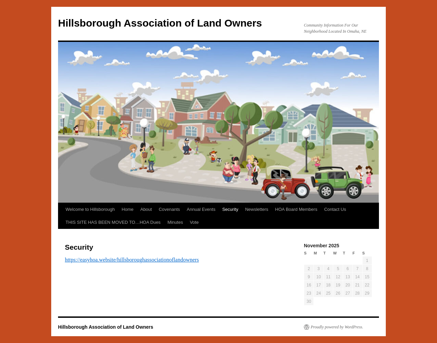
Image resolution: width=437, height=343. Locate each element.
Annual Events (201, 209)
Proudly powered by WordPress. (337, 327)
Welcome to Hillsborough (90, 209)
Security (230, 209)
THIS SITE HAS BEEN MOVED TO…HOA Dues (113, 222)
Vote (194, 222)
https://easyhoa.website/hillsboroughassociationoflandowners (132, 260)
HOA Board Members (296, 209)
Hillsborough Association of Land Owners (160, 23)
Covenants (169, 209)
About (146, 209)
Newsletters (256, 209)
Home (127, 209)
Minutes (175, 222)
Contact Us (335, 209)
